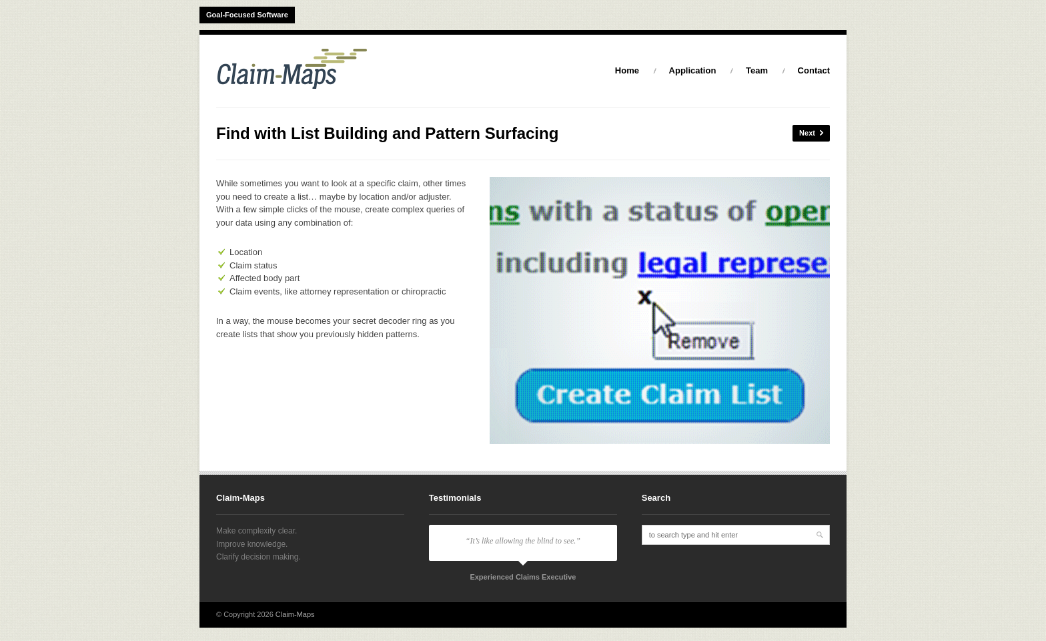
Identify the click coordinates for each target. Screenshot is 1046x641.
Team (757, 70)
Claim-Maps (295, 614)
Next (811, 133)
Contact (814, 70)
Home (627, 70)
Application (692, 70)
